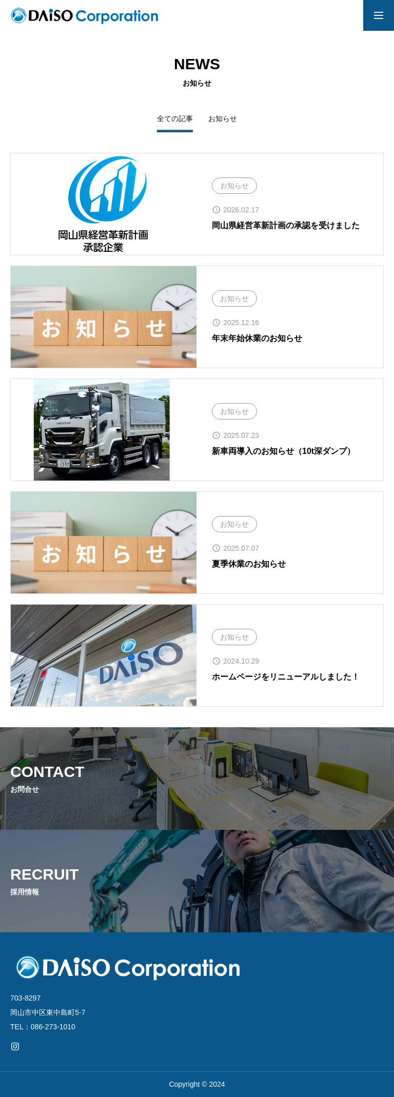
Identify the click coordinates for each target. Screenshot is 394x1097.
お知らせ (222, 118)
